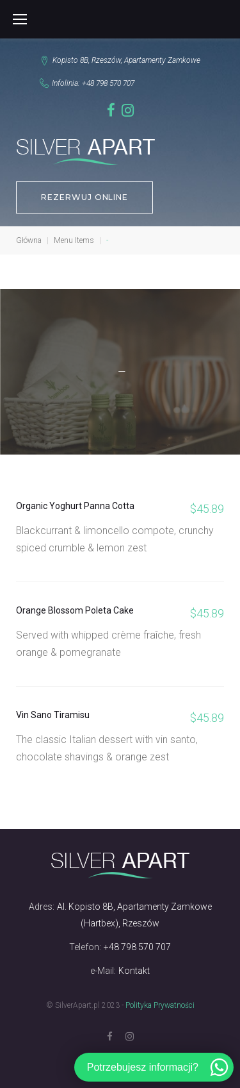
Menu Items (74, 240)
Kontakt (134, 971)
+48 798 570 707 (108, 83)
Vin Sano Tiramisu (53, 715)
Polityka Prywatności (160, 1005)
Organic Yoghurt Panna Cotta (75, 506)
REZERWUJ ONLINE (84, 197)
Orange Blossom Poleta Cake (75, 610)
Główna (29, 240)
